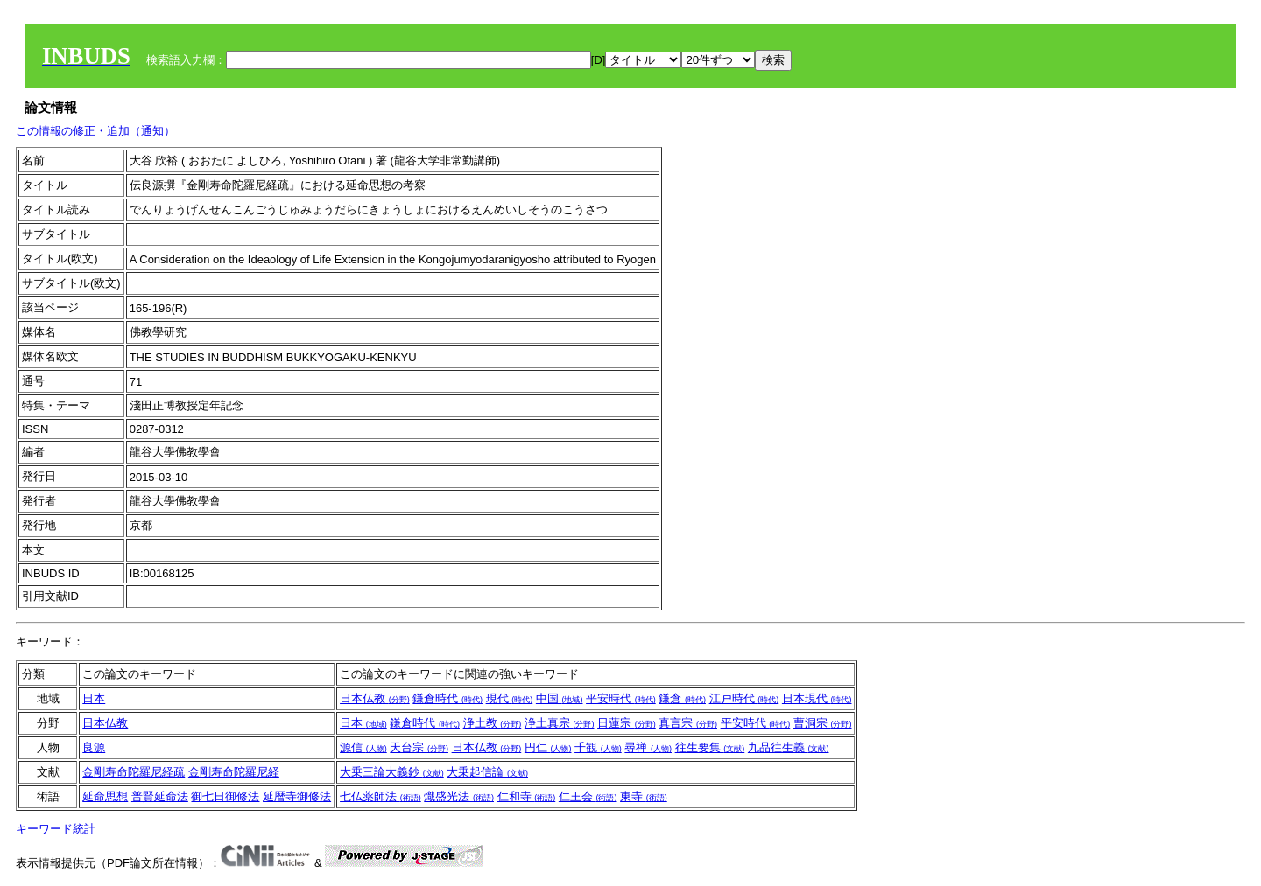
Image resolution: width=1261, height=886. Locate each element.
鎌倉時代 (447, 698)
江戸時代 (744, 698)
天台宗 (419, 747)
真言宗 (688, 722)
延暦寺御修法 (297, 796)
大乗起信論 (487, 771)
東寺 (643, 796)
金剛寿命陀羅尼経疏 (133, 771)
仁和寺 (526, 796)
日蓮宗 (626, 722)
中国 (559, 698)
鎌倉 (682, 698)
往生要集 (710, 747)
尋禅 (648, 747)
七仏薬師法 (380, 796)
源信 (363, 747)
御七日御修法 (225, 796)
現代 (509, 698)
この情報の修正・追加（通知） (95, 130)
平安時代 (621, 698)
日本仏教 (375, 698)
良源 (93, 747)
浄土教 (492, 722)
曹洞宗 (822, 722)
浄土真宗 (560, 722)
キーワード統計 (55, 828)
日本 (93, 698)
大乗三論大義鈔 (392, 771)
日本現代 (817, 698)
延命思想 (105, 796)
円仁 (548, 747)
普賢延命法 (159, 796)
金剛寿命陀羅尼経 (233, 771)
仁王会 (588, 796)
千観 (598, 747)
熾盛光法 (459, 796)
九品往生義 (788, 747)
